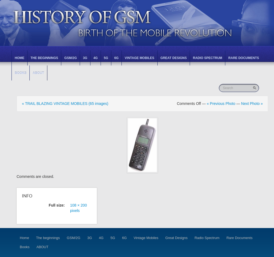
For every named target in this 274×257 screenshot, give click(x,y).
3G (85, 58)
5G (106, 58)
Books (20, 73)
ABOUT (38, 73)
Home (19, 58)
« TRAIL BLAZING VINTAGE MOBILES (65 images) (65, 103)
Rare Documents (243, 58)
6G (116, 58)
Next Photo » (252, 103)
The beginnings (44, 58)
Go (255, 88)
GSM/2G (70, 58)
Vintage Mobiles (139, 58)
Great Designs (174, 58)
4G (95, 58)
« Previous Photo (221, 103)
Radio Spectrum (207, 58)
